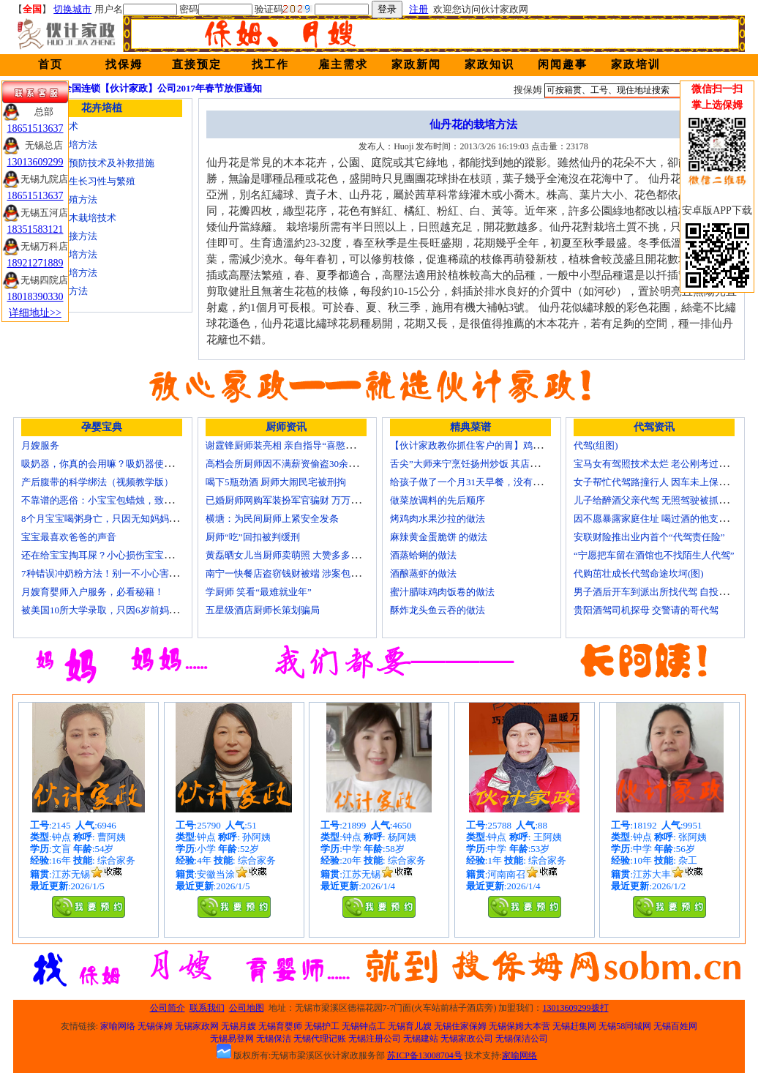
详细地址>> (35, 312)
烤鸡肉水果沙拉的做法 (437, 518)
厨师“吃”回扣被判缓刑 (253, 536)
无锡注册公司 (374, 1038)
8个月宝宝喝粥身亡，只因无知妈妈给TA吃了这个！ (129, 518)
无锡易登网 (232, 1038)
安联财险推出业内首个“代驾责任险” (649, 536)
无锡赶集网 (574, 1026)
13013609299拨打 (576, 1008)
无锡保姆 (155, 1026)
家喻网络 (117, 1026)
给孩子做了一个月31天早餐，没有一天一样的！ (490, 481)
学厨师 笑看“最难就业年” (259, 591)
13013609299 (35, 162)
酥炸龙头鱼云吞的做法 (437, 610)
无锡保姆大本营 (519, 1026)
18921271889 (35, 263)
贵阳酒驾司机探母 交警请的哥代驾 (646, 610)
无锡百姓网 (675, 1026)
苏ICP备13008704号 (424, 1055)
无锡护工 (321, 1026)
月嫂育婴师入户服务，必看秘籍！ (92, 591)
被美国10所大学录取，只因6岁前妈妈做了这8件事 (125, 610)
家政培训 (636, 64)
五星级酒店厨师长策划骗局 (263, 610)
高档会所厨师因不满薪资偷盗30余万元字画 (296, 463)
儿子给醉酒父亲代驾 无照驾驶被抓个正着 (660, 500)
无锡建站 (420, 1038)
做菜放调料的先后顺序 (437, 500)
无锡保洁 (273, 1038)
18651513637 (35, 128)
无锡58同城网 (624, 1026)
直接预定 (197, 64)
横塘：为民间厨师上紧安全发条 (272, 518)
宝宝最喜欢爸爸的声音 (68, 536)
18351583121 (35, 229)
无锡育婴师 (280, 1026)
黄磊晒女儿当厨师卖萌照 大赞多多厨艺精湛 (297, 555)
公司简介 (167, 1008)
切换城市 (72, 9)
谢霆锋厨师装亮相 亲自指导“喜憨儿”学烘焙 (297, 445)
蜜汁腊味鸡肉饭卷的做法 (442, 591)
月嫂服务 (40, 445)
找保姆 (124, 64)
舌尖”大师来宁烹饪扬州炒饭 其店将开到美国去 (488, 463)
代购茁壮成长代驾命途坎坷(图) (639, 573)
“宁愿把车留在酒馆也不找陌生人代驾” (654, 555)
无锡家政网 (197, 1026)
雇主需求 (343, 64)
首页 (50, 64)
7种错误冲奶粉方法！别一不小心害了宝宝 (109, 573)
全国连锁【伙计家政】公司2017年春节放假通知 (162, 88)
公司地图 (246, 1008)
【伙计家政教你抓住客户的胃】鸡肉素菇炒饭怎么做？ (504, 445)
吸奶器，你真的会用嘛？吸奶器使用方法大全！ (121, 463)
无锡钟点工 (364, 1026)
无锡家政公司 (466, 1038)
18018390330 (35, 296)
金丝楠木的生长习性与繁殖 (78, 181)
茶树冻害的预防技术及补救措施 (87, 162)
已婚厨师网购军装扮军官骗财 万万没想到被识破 (307, 500)
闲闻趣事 (563, 64)
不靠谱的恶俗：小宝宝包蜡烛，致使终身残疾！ (121, 500)
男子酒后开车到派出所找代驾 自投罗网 (656, 591)
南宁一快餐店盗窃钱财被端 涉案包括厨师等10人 (307, 573)
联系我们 (207, 1008)
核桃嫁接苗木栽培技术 (68, 217)
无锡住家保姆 (460, 1026)
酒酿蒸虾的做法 (423, 573)
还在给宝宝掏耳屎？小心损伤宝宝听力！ (106, 555)
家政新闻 (416, 64)
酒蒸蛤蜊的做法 (423, 555)
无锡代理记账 (319, 1038)
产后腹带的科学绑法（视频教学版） (97, 481)
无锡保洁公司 (521, 1038)
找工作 (270, 64)
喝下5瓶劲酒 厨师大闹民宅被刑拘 (276, 481)
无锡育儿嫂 (410, 1026)
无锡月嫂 (238, 1026)
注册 (418, 9)
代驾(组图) (596, 445)
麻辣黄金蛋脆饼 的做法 (438, 536)
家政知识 (489, 64)
